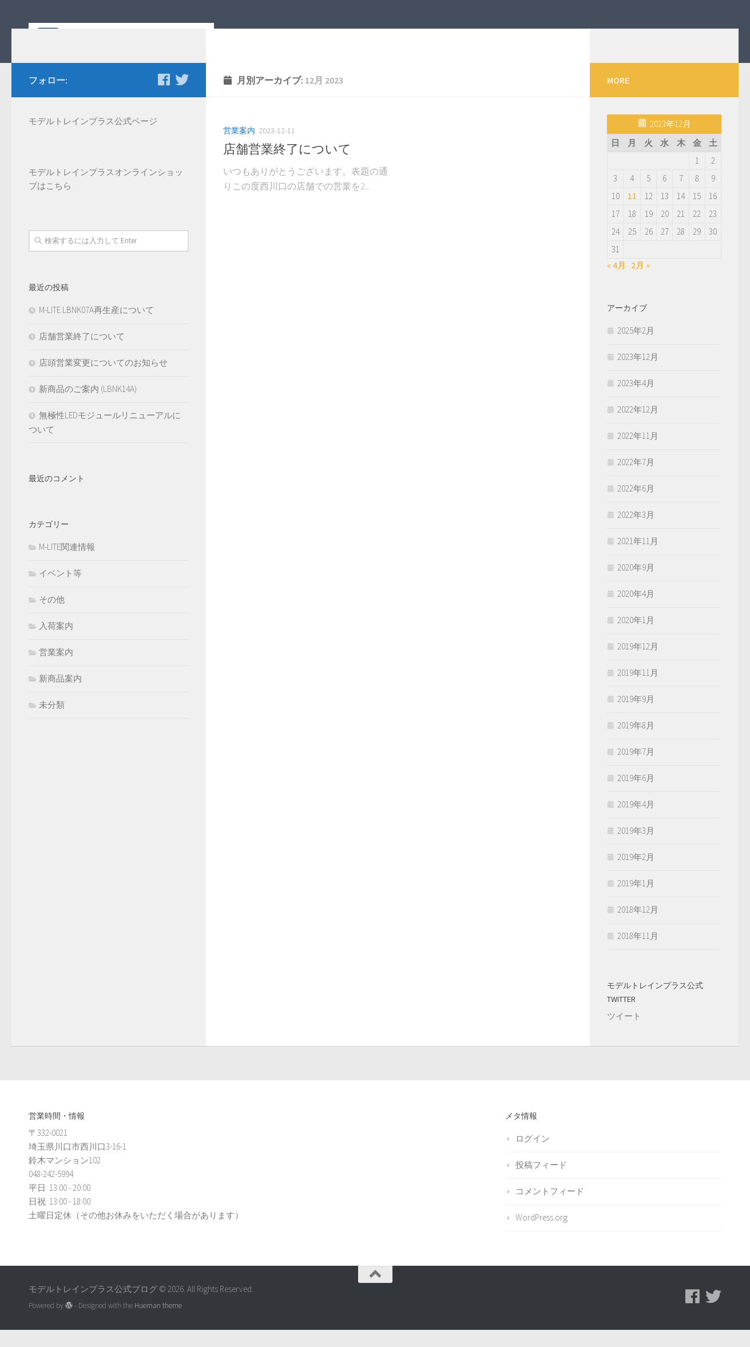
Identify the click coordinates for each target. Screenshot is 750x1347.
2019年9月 (635, 716)
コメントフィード (549, 1208)
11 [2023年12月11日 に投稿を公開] (632, 213)
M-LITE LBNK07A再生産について (96, 327)
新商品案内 (60, 695)
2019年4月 (635, 821)
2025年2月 (635, 347)
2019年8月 (635, 742)
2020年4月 (635, 610)
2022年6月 (635, 505)
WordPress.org (541, 1234)
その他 (52, 616)
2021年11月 (637, 558)
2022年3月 (635, 531)
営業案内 (239, 147)
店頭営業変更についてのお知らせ (103, 379)
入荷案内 (56, 642)
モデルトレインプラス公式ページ (93, 138)
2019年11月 (637, 689)
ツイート (624, 1033)
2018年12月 (637, 926)
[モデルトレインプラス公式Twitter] (182, 97)
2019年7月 (635, 768)
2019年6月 (635, 795)
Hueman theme (158, 1323)
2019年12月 (637, 663)
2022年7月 (635, 479)
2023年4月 (635, 400)
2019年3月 (635, 847)
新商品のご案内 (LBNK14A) (88, 406)
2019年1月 (635, 900)
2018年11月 (637, 953)
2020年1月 (635, 637)
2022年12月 (637, 426)
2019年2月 (635, 874)
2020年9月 (635, 584)
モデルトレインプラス (71, 189)
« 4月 (616, 282)
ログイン (532, 1155)
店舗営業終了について (287, 166)
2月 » (640, 282)
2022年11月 (637, 452)
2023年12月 (637, 374)
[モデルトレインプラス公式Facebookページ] (163, 97)
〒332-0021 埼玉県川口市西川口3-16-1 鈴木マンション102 (77, 1163)
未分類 (52, 721)
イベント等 (60, 590)
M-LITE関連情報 (67, 563)
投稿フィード (541, 1181)
